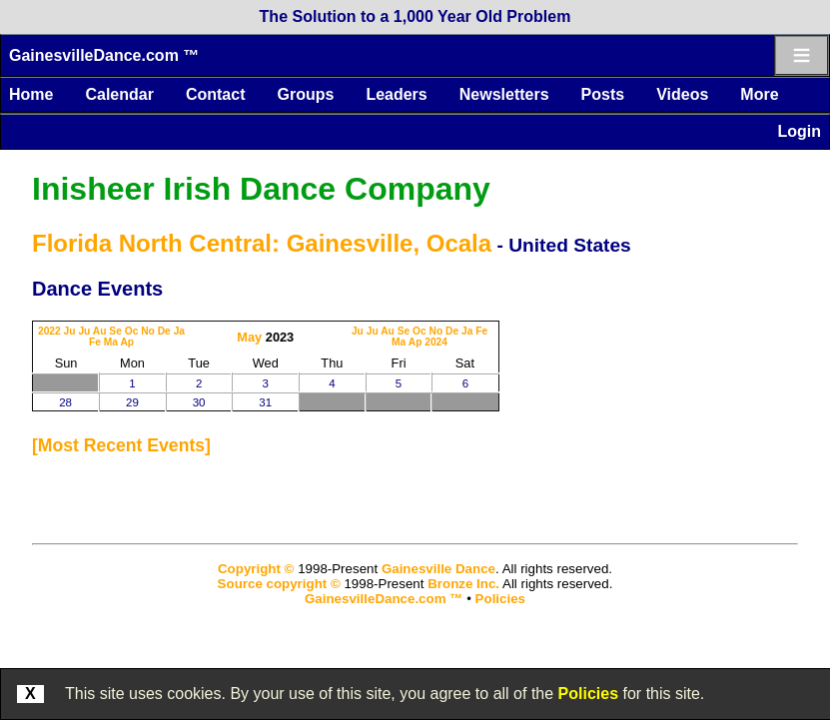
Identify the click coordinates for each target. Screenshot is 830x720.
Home (31, 94)
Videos (682, 94)
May (249, 337)
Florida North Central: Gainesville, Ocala (261, 243)
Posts (603, 94)
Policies (588, 693)
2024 (435, 342)
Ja (179, 331)
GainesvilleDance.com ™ (104, 55)
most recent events (121, 445)
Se (115, 331)
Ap (127, 342)
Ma (111, 342)
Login (799, 131)
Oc (132, 331)
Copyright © (256, 568)
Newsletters (504, 94)
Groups (305, 94)
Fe (95, 342)
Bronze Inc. (463, 583)
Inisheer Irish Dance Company (261, 189)
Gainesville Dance (438, 568)
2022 (49, 331)
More (759, 94)
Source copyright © (279, 583)
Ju (70, 331)
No (148, 331)
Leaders (396, 94)
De (164, 331)
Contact (216, 94)
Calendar (119, 94)
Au (100, 331)
